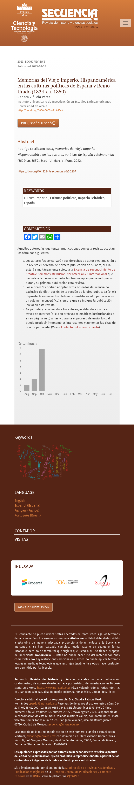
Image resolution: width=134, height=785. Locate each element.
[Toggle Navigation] (125, 23)
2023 (21, 61)
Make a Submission (33, 607)
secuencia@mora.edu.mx (63, 724)
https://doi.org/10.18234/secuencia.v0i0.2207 (47, 171)
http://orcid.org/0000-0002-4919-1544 (40, 110)
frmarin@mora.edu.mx (41, 736)
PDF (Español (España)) (38, 123)
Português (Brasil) (27, 515)
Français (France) (26, 510)
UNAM (37, 776)
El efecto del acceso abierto (80, 327)
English (19, 501)
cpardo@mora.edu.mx (43, 703)
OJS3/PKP (73, 776)
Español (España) (27, 505)
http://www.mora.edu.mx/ (53, 688)
